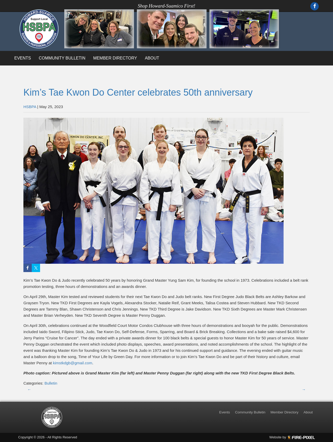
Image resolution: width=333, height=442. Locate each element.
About (152, 58)
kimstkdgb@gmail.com (72, 363)
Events (22, 58)
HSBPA (29, 106)
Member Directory (115, 58)
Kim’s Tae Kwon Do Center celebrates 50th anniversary (138, 92)
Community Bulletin (62, 58)
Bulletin (50, 383)
